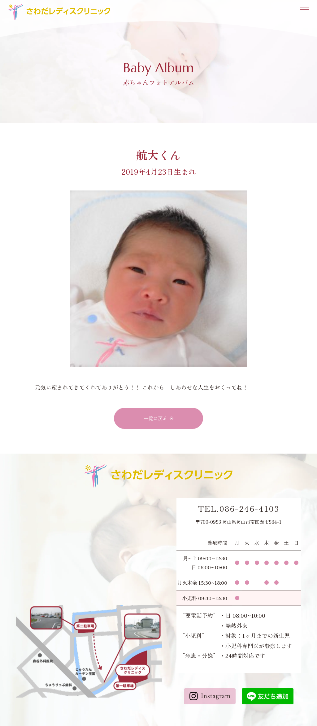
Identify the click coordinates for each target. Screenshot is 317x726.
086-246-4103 (249, 508)
